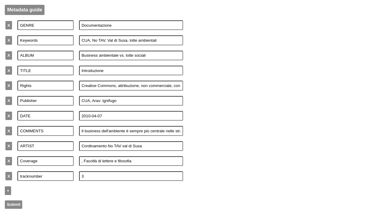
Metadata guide (24, 9)
